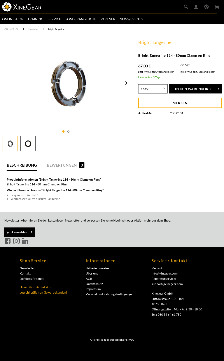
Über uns (92, 273)
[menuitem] (12, 19)
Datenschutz (94, 283)
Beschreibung (22, 165)
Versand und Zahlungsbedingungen (109, 294)
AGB (89, 278)
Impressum (93, 289)
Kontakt (25, 273)
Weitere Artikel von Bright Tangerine (33, 199)
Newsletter (27, 268)
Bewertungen (65, 165)
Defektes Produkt (32, 278)
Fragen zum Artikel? (22, 195)
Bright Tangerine (155, 42)
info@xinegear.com (165, 273)
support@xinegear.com (167, 284)
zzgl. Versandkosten (163, 71)
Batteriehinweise (97, 268)
